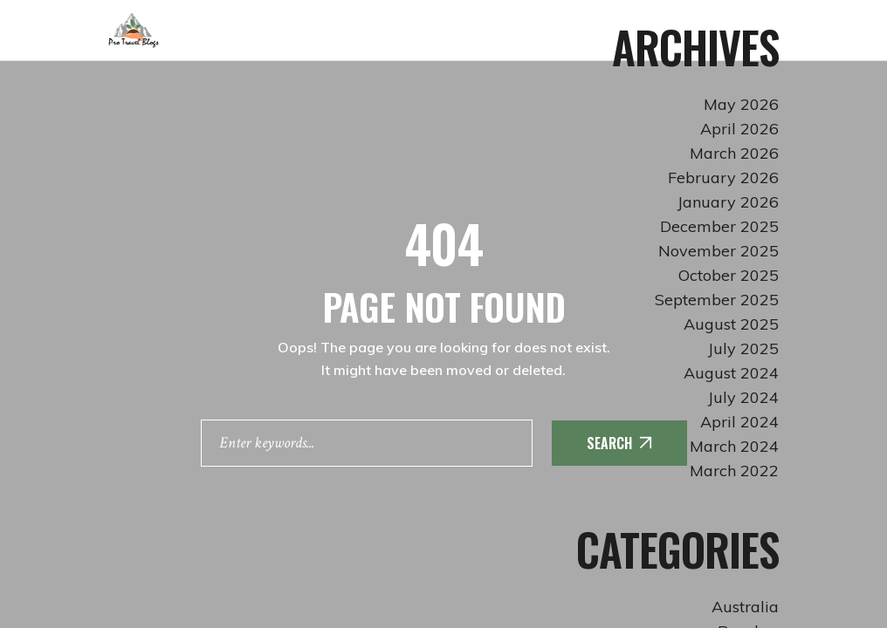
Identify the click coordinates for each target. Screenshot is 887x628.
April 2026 (739, 129)
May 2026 (741, 104)
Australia (745, 607)
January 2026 (728, 202)
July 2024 (743, 397)
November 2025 (718, 251)
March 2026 (734, 153)
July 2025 (743, 348)
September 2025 (717, 300)
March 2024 (734, 446)
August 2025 (731, 324)
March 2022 (734, 471)
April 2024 (739, 422)
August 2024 (731, 373)
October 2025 (728, 275)
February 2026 (723, 177)
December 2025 (719, 226)
